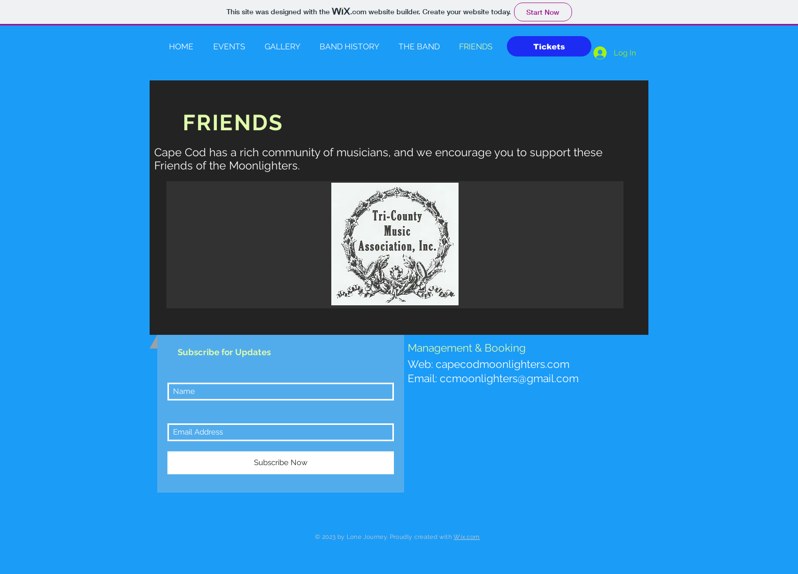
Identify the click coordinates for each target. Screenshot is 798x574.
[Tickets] (549, 46)
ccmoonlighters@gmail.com (509, 378)
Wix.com (466, 536)
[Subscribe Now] (280, 462)
